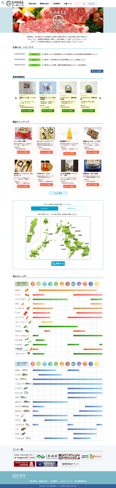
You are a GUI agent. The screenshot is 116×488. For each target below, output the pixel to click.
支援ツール (68, 4)
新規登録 (91, 4)
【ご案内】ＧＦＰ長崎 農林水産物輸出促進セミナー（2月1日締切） (64, 65)
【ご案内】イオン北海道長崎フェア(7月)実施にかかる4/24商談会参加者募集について (69, 54)
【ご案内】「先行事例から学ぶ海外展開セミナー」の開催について (63, 59)
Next (100, 98)
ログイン (78, 4)
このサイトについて (65, 481)
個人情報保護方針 (80, 481)
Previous (16, 98)
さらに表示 (58, 193)
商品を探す (33, 4)
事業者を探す (44, 4)
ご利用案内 (56, 4)
